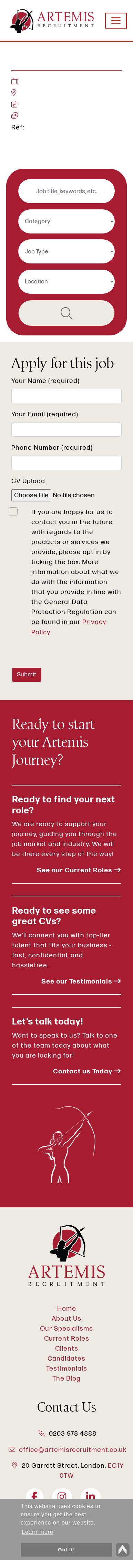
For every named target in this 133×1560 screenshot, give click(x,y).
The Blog (66, 1379)
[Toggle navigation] (116, 21)
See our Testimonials (81, 982)
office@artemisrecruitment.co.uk (72, 1450)
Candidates (66, 1359)
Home (66, 1309)
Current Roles (66, 1339)
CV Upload (28, 481)
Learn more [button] (37, 1532)
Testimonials (66, 1369)
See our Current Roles (79, 870)
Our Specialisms (66, 1329)
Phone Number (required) (52, 448)
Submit (26, 674)
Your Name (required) (45, 381)
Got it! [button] (66, 1549)
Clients (66, 1349)
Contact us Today (87, 1071)
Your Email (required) (44, 414)
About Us (66, 1319)
